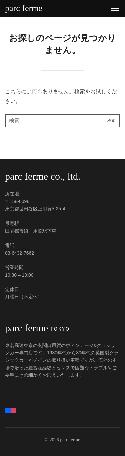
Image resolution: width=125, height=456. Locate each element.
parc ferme (23, 8)
